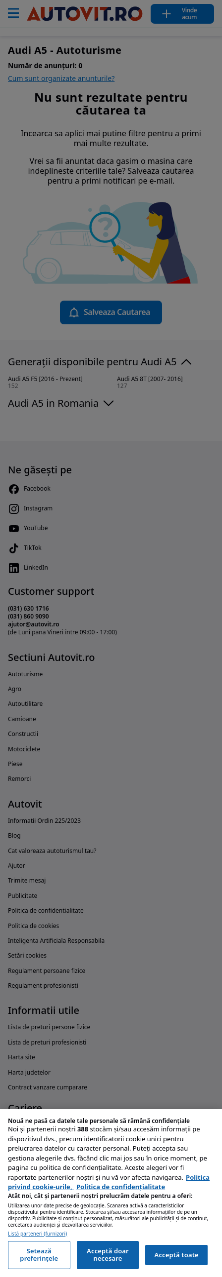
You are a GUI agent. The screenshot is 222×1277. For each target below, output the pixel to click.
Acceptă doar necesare (108, 1254)
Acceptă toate (177, 1254)
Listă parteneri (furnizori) (37, 1234)
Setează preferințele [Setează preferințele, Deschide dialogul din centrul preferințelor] (39, 1254)
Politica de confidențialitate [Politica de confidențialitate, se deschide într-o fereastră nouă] (120, 1186)
